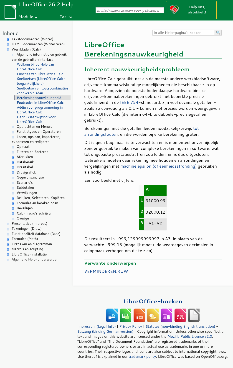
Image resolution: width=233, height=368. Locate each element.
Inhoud (10, 33)
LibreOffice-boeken (153, 301)
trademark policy (142, 356)
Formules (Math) (25, 238)
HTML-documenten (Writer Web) (38, 44)
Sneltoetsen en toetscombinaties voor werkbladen (42, 90)
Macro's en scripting (27, 249)
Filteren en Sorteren (32, 151)
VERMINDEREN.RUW (106, 271)
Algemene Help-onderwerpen (35, 259)
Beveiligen (25, 208)
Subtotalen (25, 187)
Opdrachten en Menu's (34, 126)
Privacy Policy (130, 326)
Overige (23, 218)
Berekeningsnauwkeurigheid (39, 97)
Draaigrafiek (26, 172)
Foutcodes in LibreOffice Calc (40, 102)
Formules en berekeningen (37, 203)
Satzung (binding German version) (105, 331)
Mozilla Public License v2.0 (189, 336)
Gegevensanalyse (30, 177)
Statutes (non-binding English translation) (180, 326)
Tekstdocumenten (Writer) (32, 39)
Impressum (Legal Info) (96, 326)
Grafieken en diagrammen (32, 244)
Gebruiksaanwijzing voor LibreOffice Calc (36, 119)
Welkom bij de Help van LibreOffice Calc (35, 67)
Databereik (25, 162)
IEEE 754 (129, 102)
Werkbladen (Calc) (26, 49)
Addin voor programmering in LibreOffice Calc (40, 110)
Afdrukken (25, 156)
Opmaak (23, 146)
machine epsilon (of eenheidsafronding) (158, 166)
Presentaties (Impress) (29, 223)
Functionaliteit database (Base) (36, 233)
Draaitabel (25, 167)
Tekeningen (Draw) (27, 228)
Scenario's (25, 182)
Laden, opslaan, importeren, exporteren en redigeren (36, 139)
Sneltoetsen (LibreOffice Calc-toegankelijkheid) (41, 81)
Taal (63, 16)
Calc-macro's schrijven (34, 213)
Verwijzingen (27, 192)
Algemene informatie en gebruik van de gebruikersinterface (39, 57)
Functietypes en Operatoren (39, 131)
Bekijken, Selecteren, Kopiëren (41, 197)
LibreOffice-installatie (29, 254)
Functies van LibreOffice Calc (40, 74)
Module (25, 16)
